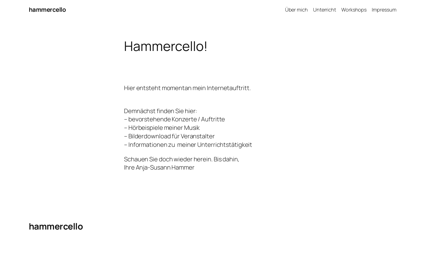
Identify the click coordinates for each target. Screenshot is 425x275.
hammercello (47, 9)
